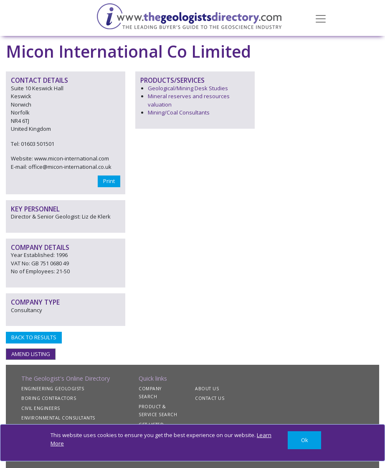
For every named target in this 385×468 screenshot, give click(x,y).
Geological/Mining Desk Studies (188, 88)
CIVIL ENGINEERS (40, 408)
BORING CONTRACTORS (48, 398)
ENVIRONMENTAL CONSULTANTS (58, 418)
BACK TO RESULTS (33, 337)
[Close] (304, 440)
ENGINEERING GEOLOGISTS (52, 389)
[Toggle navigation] (320, 18)
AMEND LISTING (30, 354)
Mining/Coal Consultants (179, 112)
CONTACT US (209, 398)
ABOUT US (207, 389)
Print (109, 181)
